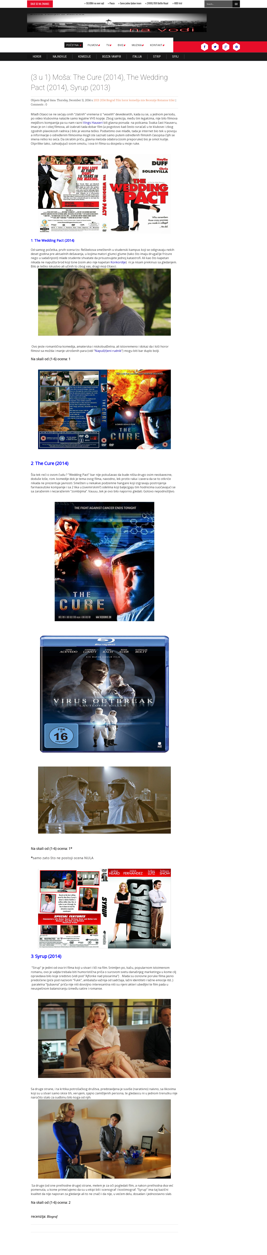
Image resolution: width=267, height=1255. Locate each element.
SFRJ (175, 56)
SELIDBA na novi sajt (96, 3)
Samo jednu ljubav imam (131, 3)
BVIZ (121, 45)
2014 (103, 100)
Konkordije (118, 262)
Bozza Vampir (111, 56)
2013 (97, 100)
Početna (73, 45)
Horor (37, 56)
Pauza (113, 3)
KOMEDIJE (84, 56)
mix (143, 100)
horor (125, 100)
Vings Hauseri (93, 123)
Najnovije (60, 56)
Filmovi (93, 45)
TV (108, 45)
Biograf (111, 100)
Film (119, 100)
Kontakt (157, 45)
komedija (135, 100)
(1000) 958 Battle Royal (159, 3)
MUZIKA (137, 45)
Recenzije (151, 100)
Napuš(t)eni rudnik (108, 351)
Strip (157, 56)
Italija (137, 56)
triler (172, 100)
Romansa (163, 100)
